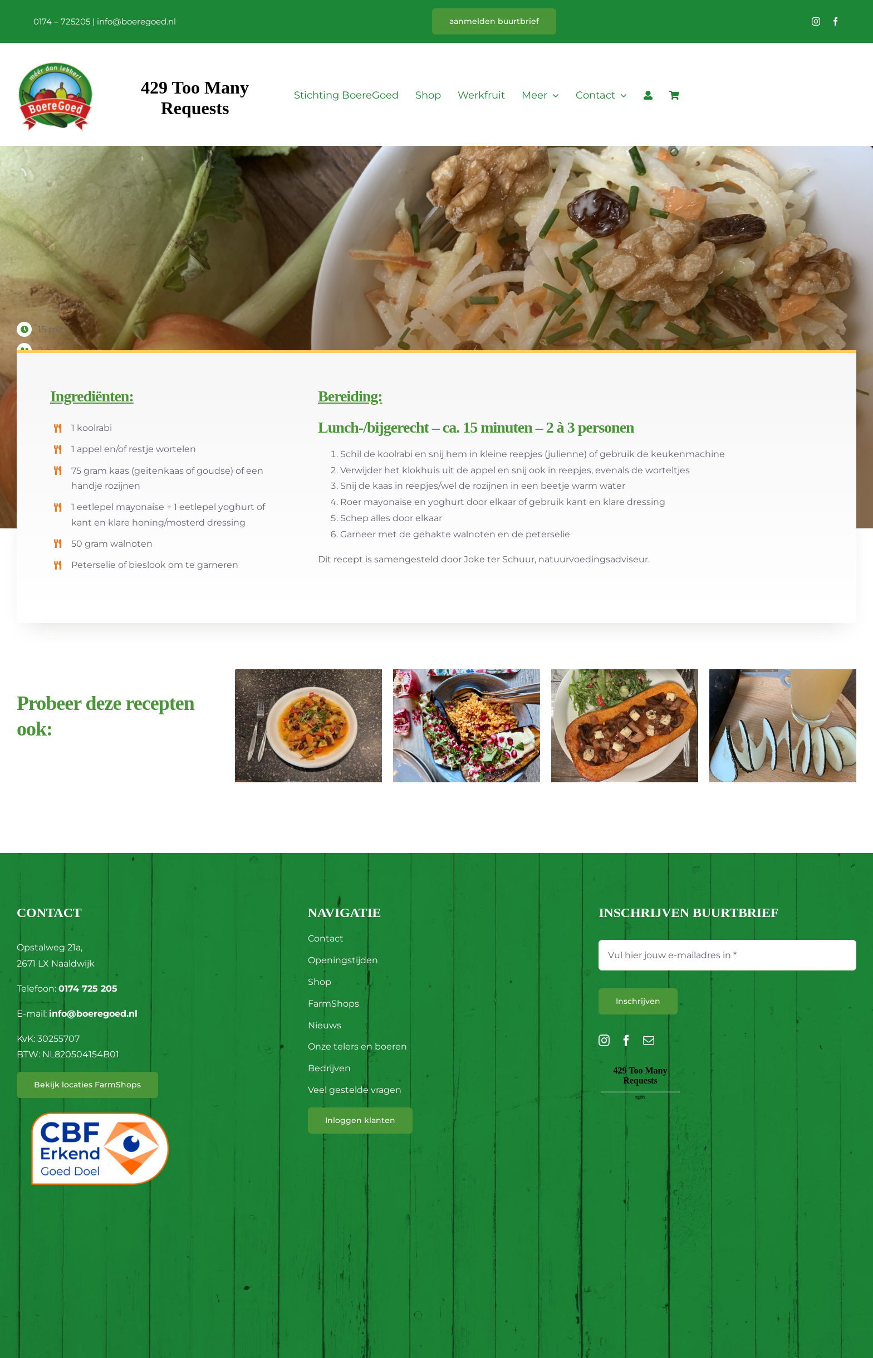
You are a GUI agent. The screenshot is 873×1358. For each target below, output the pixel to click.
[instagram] (816, 21)
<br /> (640, 1125)
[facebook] (835, 21)
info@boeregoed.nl (136, 21)
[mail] (648, 1040)
